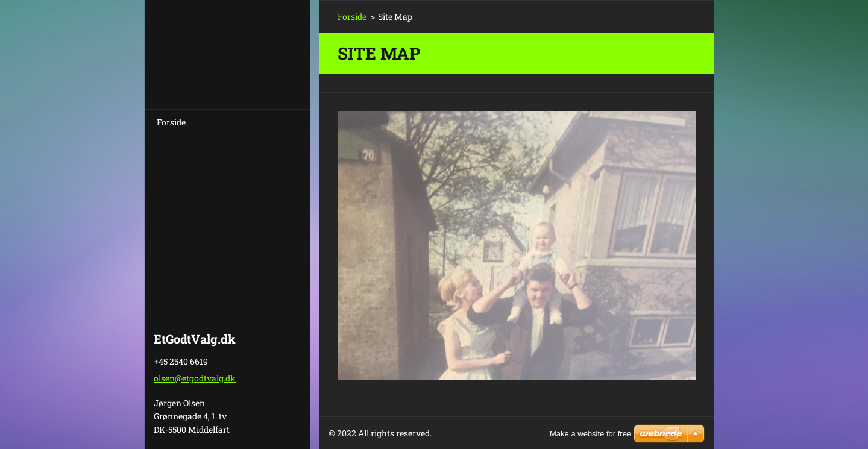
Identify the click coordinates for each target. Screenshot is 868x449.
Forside (171, 122)
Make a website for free (590, 433)
